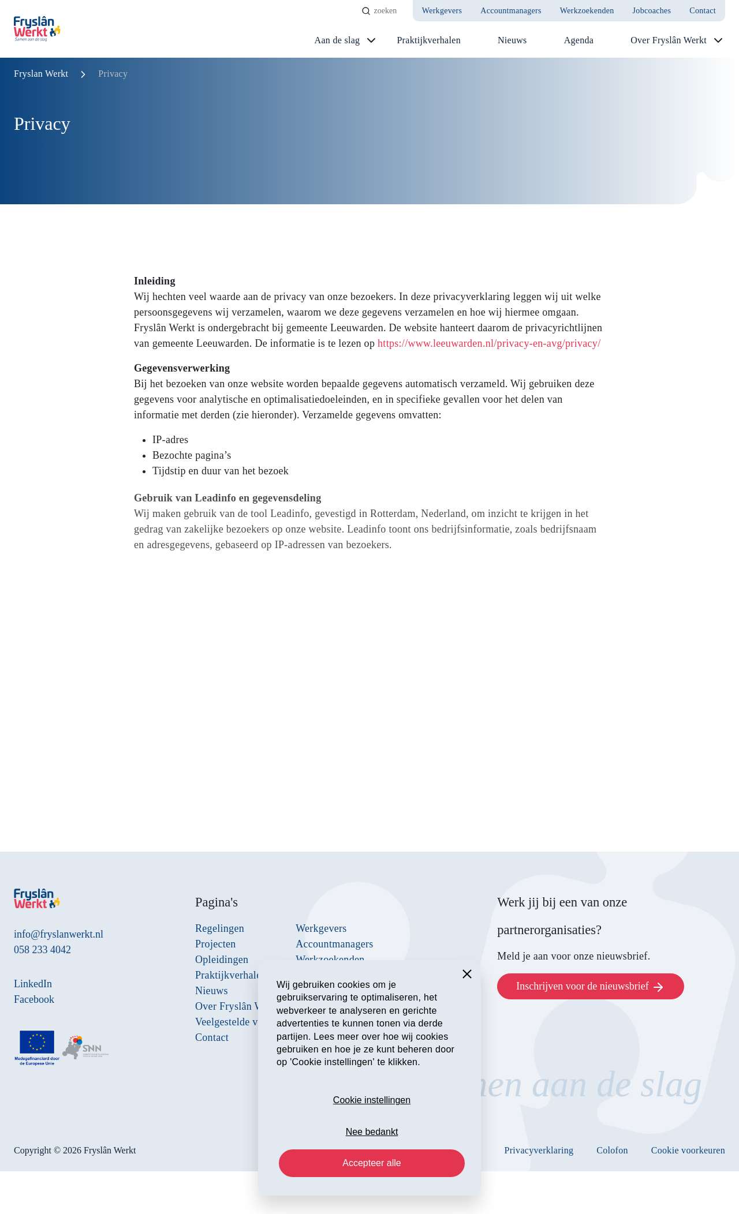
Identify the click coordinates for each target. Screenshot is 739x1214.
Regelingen (219, 928)
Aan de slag (337, 40)
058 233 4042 (42, 950)
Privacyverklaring (539, 1150)
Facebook (34, 999)
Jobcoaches (652, 10)
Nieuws (512, 40)
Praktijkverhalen (429, 40)
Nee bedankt (372, 1132)
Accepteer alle (371, 1163)
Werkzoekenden (587, 10)
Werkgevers (442, 10)
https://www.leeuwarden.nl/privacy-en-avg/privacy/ (489, 343)
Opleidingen (221, 959)
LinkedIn (33, 984)
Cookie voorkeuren (688, 1150)
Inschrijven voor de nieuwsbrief (590, 987)
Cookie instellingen (371, 1100)
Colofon (612, 1150)
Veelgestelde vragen (238, 1022)
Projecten (215, 944)
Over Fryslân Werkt (668, 40)
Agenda (579, 40)
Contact (702, 10)
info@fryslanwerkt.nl (58, 934)
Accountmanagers (511, 10)
